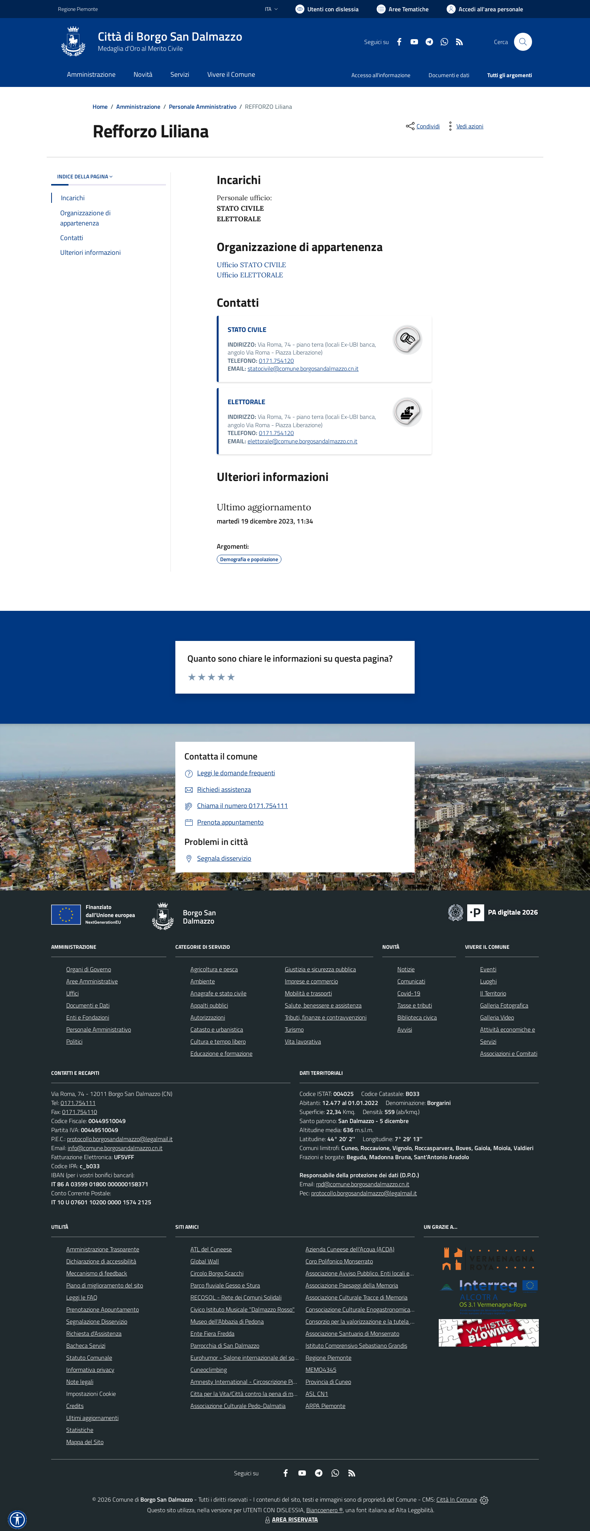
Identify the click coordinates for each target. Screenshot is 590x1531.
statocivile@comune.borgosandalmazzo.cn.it (303, 368)
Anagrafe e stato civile (218, 993)
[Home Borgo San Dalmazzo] (150, 41)
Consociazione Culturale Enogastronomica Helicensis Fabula (380, 1309)
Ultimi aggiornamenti (92, 1417)
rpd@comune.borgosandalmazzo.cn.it (362, 1184)
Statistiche (79, 1429)
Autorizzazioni (207, 1017)
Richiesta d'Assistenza (94, 1333)
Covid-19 (408, 993)
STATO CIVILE (247, 329)
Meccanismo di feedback (96, 1273)
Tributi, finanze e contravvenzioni (325, 1017)
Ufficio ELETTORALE (250, 275)
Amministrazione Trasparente (102, 1249)
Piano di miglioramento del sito (104, 1285)
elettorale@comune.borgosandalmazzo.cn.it (302, 441)
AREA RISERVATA (290, 1519)
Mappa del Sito (84, 1441)
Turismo (294, 1029)
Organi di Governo (88, 969)
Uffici (72, 993)
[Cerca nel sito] (523, 42)
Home (100, 106)
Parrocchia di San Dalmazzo (224, 1345)
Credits (75, 1405)
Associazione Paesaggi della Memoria (352, 1285)
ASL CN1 (317, 1393)
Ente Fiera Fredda (212, 1333)
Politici (74, 1041)
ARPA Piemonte (325, 1405)
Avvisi (404, 1029)
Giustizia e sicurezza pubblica (320, 969)
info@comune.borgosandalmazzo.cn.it (115, 1147)
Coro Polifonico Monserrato (339, 1261)
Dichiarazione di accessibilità (101, 1261)
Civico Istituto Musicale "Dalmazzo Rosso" (242, 1309)
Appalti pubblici (209, 1005)
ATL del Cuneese (211, 1249)
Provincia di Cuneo (328, 1381)
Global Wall (204, 1261)
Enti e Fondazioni (87, 1017)
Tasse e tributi (414, 1005)
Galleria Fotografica (504, 1005)
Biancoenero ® (324, 1509)
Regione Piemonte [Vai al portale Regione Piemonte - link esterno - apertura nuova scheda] (78, 9)
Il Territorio (493, 993)
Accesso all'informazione (381, 75)
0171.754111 (78, 1102)
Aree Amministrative (92, 981)
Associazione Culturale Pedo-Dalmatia (238, 1405)
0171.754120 (276, 360)
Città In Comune (456, 1499)
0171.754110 (79, 1111)
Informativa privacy (90, 1369)
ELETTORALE (246, 402)
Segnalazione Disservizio (96, 1321)
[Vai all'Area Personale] (485, 9)
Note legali (79, 1381)
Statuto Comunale (89, 1357)
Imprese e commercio (311, 981)
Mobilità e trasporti (308, 993)
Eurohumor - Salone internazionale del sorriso (247, 1357)
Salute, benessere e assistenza (323, 1005)
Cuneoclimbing (208, 1369)
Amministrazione (138, 106)
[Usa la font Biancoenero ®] (327, 9)
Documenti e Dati (87, 1005)
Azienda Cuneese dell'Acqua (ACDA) (350, 1249)
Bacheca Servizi (85, 1345)
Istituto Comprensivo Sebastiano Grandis (356, 1345)
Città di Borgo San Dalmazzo (170, 36)
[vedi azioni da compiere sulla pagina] (464, 126)
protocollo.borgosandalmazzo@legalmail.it (120, 1138)
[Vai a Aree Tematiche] (403, 9)
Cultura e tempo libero (218, 1041)
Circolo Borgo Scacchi (216, 1273)
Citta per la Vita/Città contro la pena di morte (246, 1393)
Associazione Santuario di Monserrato (352, 1333)
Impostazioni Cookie (91, 1393)
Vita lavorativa (303, 1041)
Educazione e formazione (221, 1053)
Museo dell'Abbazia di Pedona (227, 1321)
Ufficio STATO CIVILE (251, 264)
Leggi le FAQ (81, 1297)
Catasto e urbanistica (216, 1029)
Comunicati (411, 981)
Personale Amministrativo (202, 106)
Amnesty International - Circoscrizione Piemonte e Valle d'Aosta (270, 1381)
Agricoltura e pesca (214, 969)
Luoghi (488, 981)
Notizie (406, 969)
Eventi (488, 969)
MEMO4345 (321, 1369)
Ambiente (202, 981)
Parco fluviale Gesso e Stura (225, 1285)
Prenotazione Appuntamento (102, 1309)
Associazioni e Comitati (508, 1053)
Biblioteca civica (417, 1017)
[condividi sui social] (422, 126)
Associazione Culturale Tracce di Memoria (357, 1297)
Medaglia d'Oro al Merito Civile (140, 48)
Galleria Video (497, 1017)
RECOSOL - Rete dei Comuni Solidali (235, 1297)
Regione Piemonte (328, 1357)
